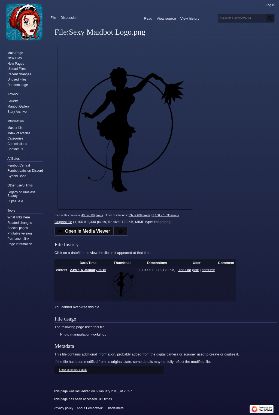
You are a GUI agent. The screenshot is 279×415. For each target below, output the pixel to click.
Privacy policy (63, 408)
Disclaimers (115, 408)
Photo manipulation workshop (83, 334)
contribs (208, 270)
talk (196, 270)
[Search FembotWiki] (246, 18)
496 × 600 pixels (92, 215)
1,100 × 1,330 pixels (165, 215)
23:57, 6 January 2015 (88, 270)
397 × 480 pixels (139, 215)
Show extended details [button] (73, 370)
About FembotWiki (90, 408)
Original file (63, 222)
